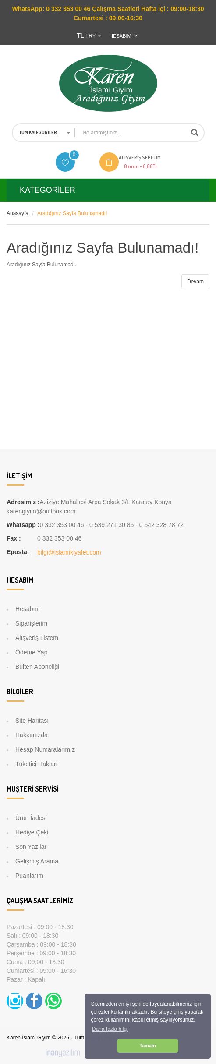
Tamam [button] (147, 1045)
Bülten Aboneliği (37, 666)
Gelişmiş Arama (36, 861)
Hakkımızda (31, 735)
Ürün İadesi (31, 817)
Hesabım (27, 608)
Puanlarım (29, 875)
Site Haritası (32, 720)
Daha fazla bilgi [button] (110, 1029)
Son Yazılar (30, 846)
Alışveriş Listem (36, 637)
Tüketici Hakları (36, 763)
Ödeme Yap (31, 652)
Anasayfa (17, 213)
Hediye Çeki (31, 832)
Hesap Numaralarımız (45, 749)
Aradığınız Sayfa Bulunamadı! (72, 213)
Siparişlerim (31, 623)
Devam (195, 282)
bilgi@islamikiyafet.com (69, 552)
